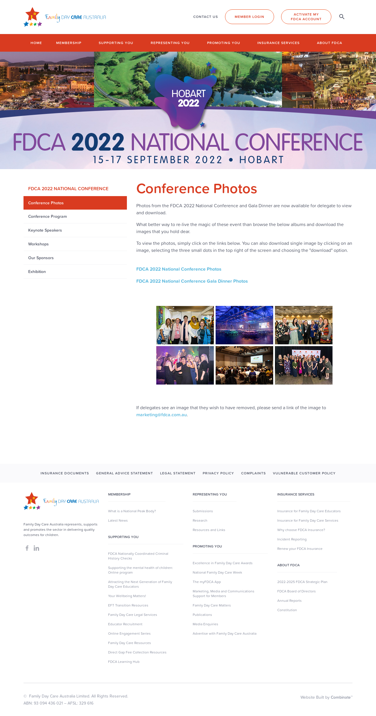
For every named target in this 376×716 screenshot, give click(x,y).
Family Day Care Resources (129, 643)
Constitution (287, 610)
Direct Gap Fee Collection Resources (137, 652)
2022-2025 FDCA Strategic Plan (302, 581)
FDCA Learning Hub (124, 661)
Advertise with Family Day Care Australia (224, 633)
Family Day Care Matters (212, 605)
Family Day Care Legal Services (132, 614)
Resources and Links (209, 530)
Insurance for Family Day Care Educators (309, 511)
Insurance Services (278, 42)
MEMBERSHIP (119, 494)
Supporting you (116, 42)
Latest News (118, 520)
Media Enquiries (205, 624)
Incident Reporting (292, 539)
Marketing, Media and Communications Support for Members (223, 593)
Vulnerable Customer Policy (304, 473)
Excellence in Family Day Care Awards (223, 563)
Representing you (170, 42)
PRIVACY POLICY (218, 473)
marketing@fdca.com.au (161, 414)
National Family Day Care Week (217, 572)
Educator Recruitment (125, 624)
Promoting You (207, 546)
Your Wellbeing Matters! (127, 596)
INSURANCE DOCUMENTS (65, 473)
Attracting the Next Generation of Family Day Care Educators (140, 584)
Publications (202, 614)
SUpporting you (123, 537)
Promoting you (223, 42)
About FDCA (329, 42)
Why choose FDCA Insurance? (301, 530)
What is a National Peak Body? (132, 511)
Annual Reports (289, 600)
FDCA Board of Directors (296, 591)
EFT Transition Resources (128, 605)
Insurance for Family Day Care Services (307, 520)
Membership (68, 42)
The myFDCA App (207, 581)
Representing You (210, 494)
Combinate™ (341, 697)
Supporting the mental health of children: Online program (140, 570)
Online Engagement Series (129, 633)
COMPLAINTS (253, 473)
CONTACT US (205, 16)
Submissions (203, 511)
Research (200, 520)
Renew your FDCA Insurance (300, 548)
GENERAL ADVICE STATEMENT (124, 473)
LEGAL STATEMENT (178, 473)
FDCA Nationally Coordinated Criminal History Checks (138, 556)
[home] (65, 17)
